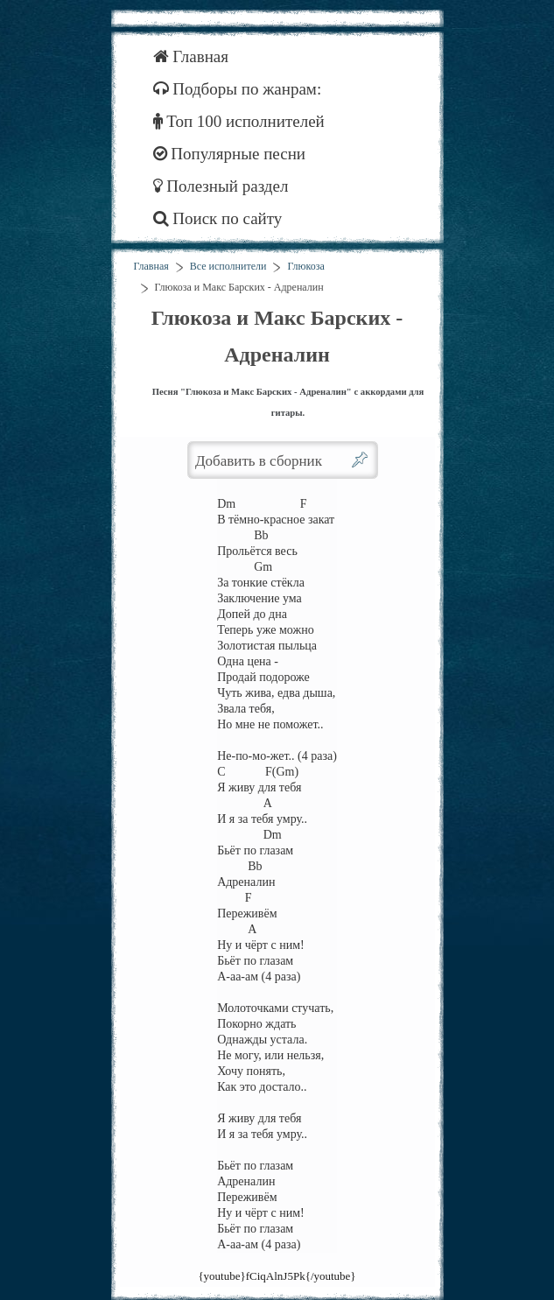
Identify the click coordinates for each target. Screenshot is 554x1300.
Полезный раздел (221, 186)
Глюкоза (305, 266)
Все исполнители (228, 266)
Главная (191, 56)
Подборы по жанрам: (237, 89)
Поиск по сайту (218, 218)
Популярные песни (229, 153)
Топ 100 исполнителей (239, 121)
